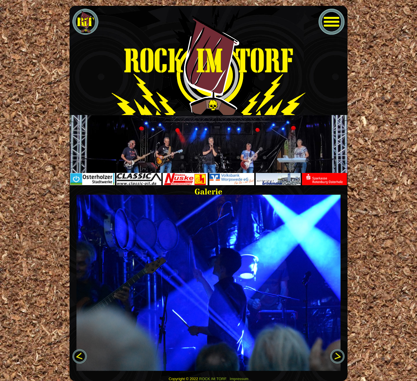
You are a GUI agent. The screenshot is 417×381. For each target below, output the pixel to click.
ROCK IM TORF (212, 379)
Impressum (239, 379)
